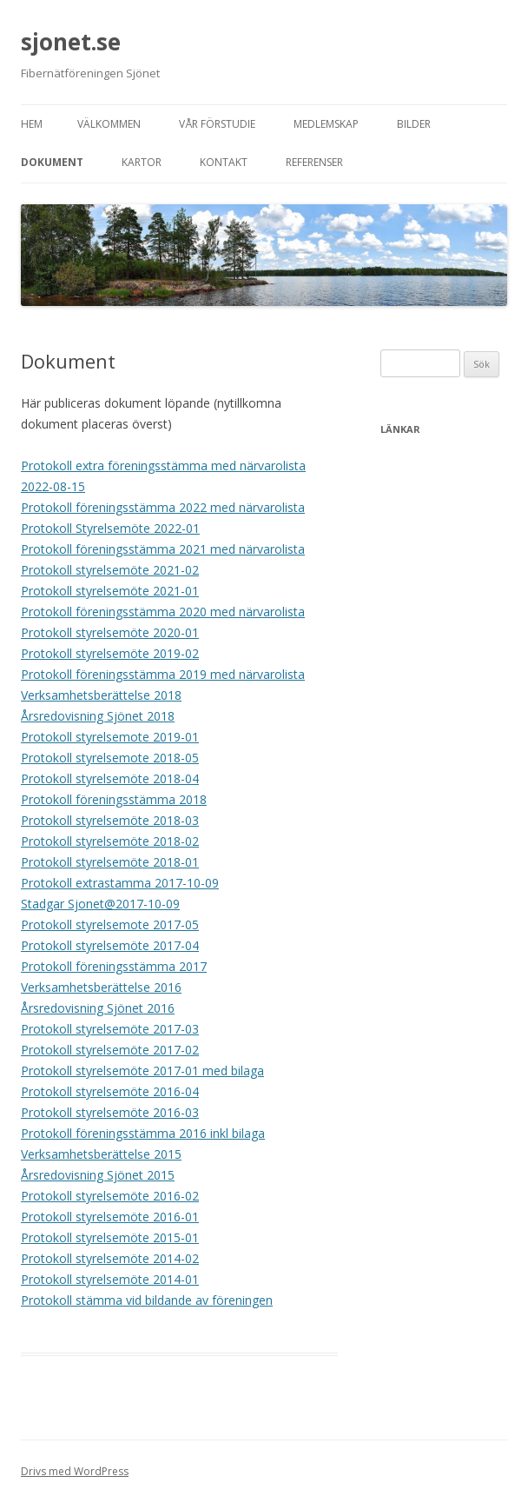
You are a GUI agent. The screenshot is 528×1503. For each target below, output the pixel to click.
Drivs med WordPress (75, 1471)
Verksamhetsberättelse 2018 (101, 695)
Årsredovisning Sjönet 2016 (98, 1008)
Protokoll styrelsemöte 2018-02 (110, 841)
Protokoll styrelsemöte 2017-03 (110, 1029)
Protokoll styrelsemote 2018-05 (110, 757)
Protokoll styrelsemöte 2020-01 (110, 632)
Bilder (414, 123)
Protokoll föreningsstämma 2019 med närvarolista (163, 674)
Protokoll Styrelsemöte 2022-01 (110, 528)
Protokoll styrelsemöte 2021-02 (110, 570)
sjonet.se (71, 41)
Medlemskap (326, 123)
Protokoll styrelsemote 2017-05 (110, 924)
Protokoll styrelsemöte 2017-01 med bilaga (142, 1070)
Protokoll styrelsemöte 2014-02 (110, 1258)
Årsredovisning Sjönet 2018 (98, 716)
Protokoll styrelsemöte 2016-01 (110, 1216)
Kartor (142, 162)
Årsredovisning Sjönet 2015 (98, 1175)
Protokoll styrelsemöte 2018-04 (110, 778)
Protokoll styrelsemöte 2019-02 (110, 653)
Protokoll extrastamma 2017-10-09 (120, 883)
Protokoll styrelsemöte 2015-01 (110, 1237)
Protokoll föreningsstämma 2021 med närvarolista (163, 549)
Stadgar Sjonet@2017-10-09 (100, 903)
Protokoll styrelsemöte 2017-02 (110, 1049)
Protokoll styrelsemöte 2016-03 (110, 1112)
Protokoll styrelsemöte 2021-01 (110, 590)
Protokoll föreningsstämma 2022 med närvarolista (163, 507)
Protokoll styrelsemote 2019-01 (110, 736)
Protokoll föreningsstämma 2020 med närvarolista (163, 611)
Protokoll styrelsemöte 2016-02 (110, 1195)
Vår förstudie (217, 123)
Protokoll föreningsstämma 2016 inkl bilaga (143, 1133)
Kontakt (224, 162)
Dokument (52, 162)
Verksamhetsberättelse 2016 (101, 987)
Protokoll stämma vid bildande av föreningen (147, 1300)
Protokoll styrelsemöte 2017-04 (110, 945)
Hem (32, 123)
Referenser (314, 162)
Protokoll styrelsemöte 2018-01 (110, 862)
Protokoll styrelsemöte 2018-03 (110, 820)
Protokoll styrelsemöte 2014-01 (110, 1279)
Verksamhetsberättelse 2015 (101, 1154)
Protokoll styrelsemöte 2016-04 (110, 1091)
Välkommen (109, 123)
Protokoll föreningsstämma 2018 (114, 799)
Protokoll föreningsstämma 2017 (114, 966)
